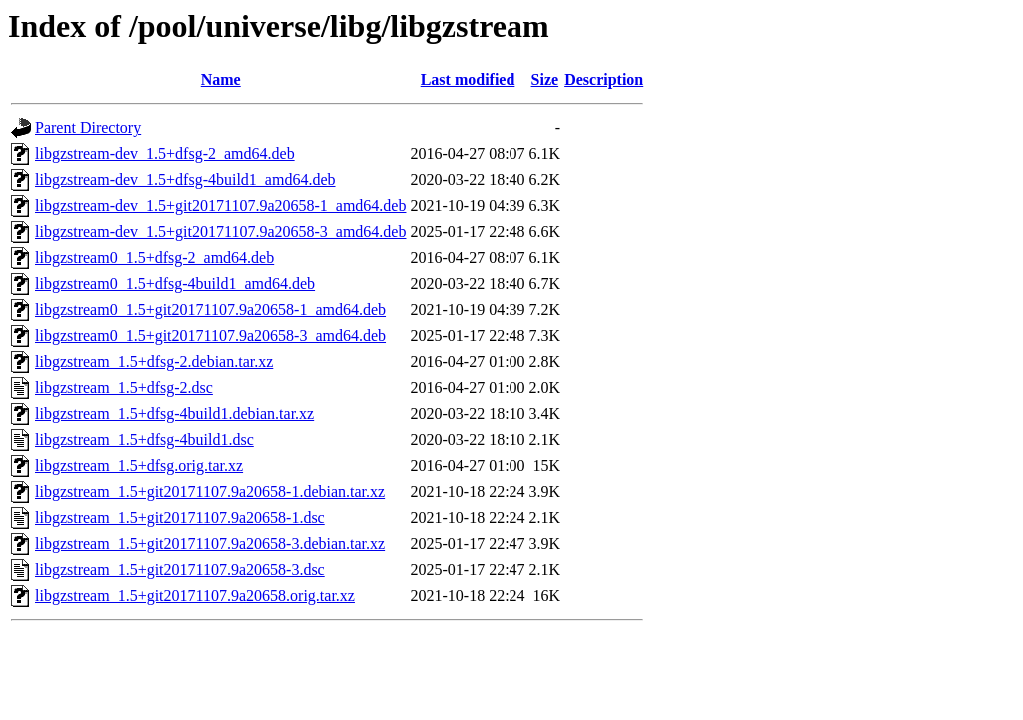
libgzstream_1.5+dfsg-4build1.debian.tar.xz (174, 413)
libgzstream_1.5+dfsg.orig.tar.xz (139, 465)
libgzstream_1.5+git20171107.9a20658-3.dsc (180, 569)
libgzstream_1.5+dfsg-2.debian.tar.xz (154, 361)
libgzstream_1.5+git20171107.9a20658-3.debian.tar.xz (210, 543)
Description (603, 79)
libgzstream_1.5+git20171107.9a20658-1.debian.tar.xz (210, 491)
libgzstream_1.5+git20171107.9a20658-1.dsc (180, 517)
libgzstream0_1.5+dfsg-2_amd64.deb (154, 257)
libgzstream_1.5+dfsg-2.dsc (124, 387)
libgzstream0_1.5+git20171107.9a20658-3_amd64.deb (210, 335)
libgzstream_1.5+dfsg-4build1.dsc (144, 439)
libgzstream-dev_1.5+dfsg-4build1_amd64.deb (185, 179)
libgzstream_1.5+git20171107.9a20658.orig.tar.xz (195, 595)
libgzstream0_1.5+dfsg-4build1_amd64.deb (175, 283)
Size (545, 79)
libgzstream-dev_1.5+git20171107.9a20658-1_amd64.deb (220, 205)
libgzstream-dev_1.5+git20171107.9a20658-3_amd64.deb (220, 231)
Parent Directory (88, 127)
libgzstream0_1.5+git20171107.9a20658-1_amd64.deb (210, 309)
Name (221, 79)
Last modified (468, 79)
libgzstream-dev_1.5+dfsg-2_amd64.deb (165, 153)
